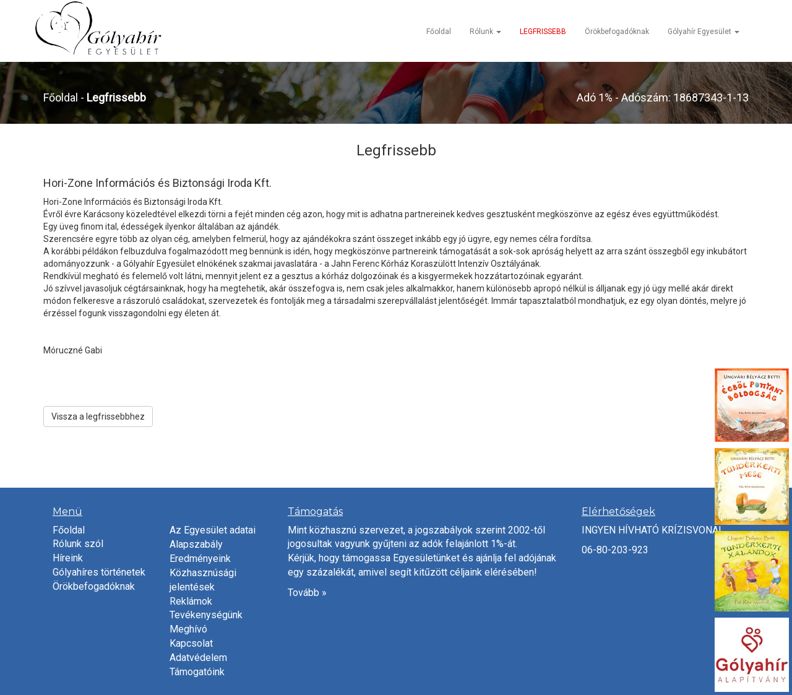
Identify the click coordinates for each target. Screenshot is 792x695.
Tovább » (307, 592)
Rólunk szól (78, 544)
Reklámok (191, 601)
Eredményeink (200, 558)
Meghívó (188, 629)
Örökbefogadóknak (617, 31)
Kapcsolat (191, 643)
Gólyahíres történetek (99, 572)
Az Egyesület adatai (213, 530)
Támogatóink (197, 672)
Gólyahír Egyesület (703, 31)
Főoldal (438, 31)
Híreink (68, 558)
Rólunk (485, 31)
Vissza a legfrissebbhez (98, 416)
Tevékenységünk (206, 615)
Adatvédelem (198, 657)
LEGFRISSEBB (543, 31)
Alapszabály (196, 544)
